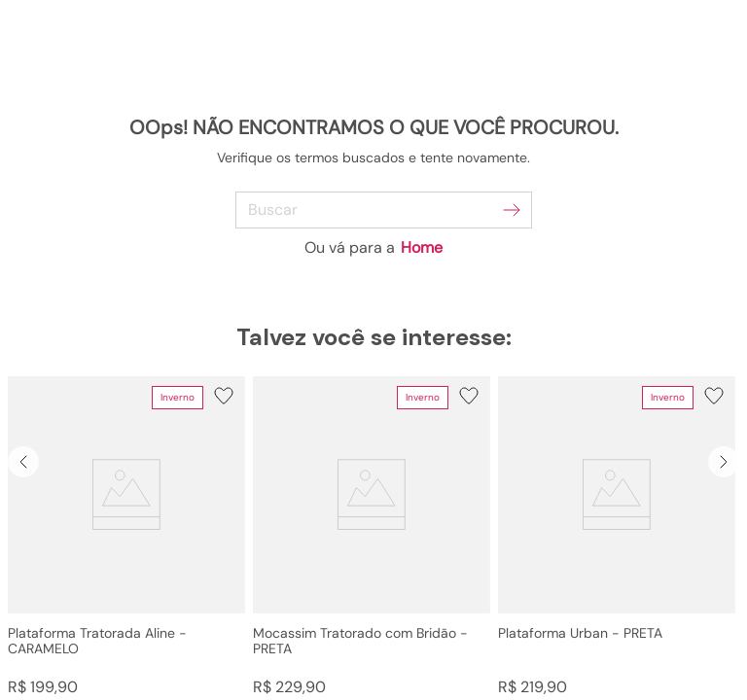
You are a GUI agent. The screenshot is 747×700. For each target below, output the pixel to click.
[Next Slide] (723, 461)
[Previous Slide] (23, 461)
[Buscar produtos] (511, 210)
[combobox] (374, 210)
